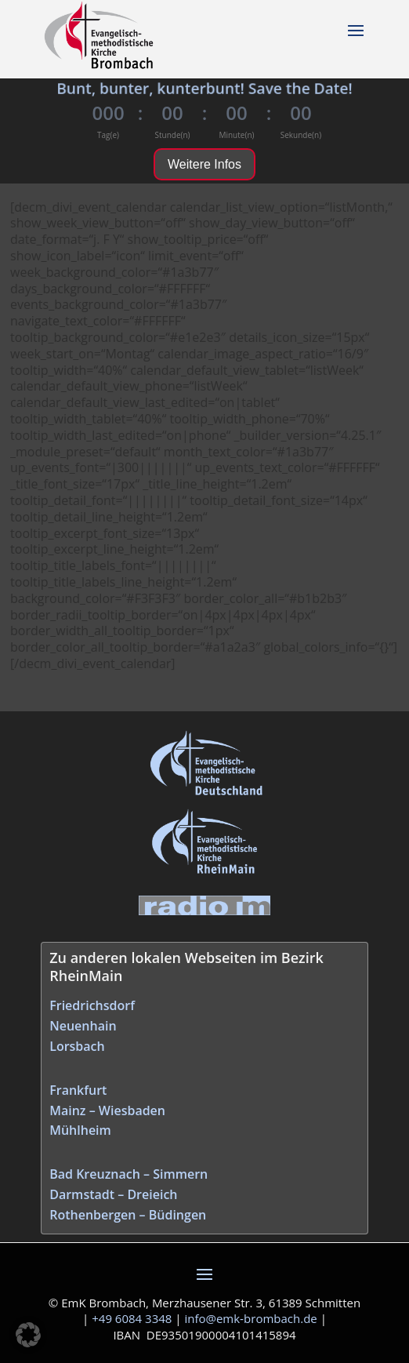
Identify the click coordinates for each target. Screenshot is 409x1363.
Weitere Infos (204, 164)
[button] (28, 1335)
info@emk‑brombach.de (250, 1318)
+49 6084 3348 (132, 1318)
